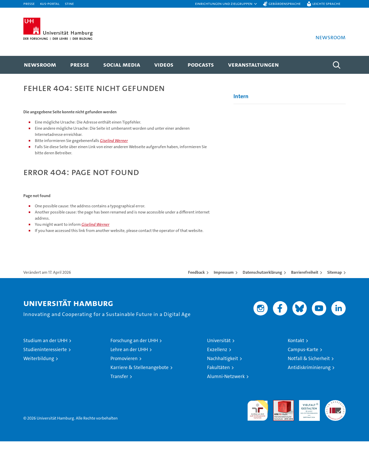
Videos (163, 64)
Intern (241, 113)
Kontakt (296, 357)
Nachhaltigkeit (222, 375)
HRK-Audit (308, 419)
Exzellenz (217, 366)
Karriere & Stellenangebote (139, 384)
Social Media (121, 64)
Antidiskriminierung (309, 384)
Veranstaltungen (253, 64)
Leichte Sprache (326, 3)
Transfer (119, 393)
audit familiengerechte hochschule (257, 425)
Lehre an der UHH (129, 366)
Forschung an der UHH (134, 357)
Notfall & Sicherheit (309, 375)
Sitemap (334, 289)
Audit (278, 419)
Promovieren (124, 375)
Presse (29, 3)
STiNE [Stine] (69, 3)
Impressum (224, 289)
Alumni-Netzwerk (226, 393)
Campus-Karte (303, 366)
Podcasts (201, 64)
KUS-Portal (49, 3)
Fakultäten (218, 384)
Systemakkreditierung (335, 419)
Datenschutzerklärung (262, 289)
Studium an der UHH (45, 357)
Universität (219, 357)
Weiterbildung (38, 375)
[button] (226, 4)
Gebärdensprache (285, 3)
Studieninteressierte (45, 366)
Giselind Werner (114, 157)
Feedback (196, 289)
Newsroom (40, 64)
